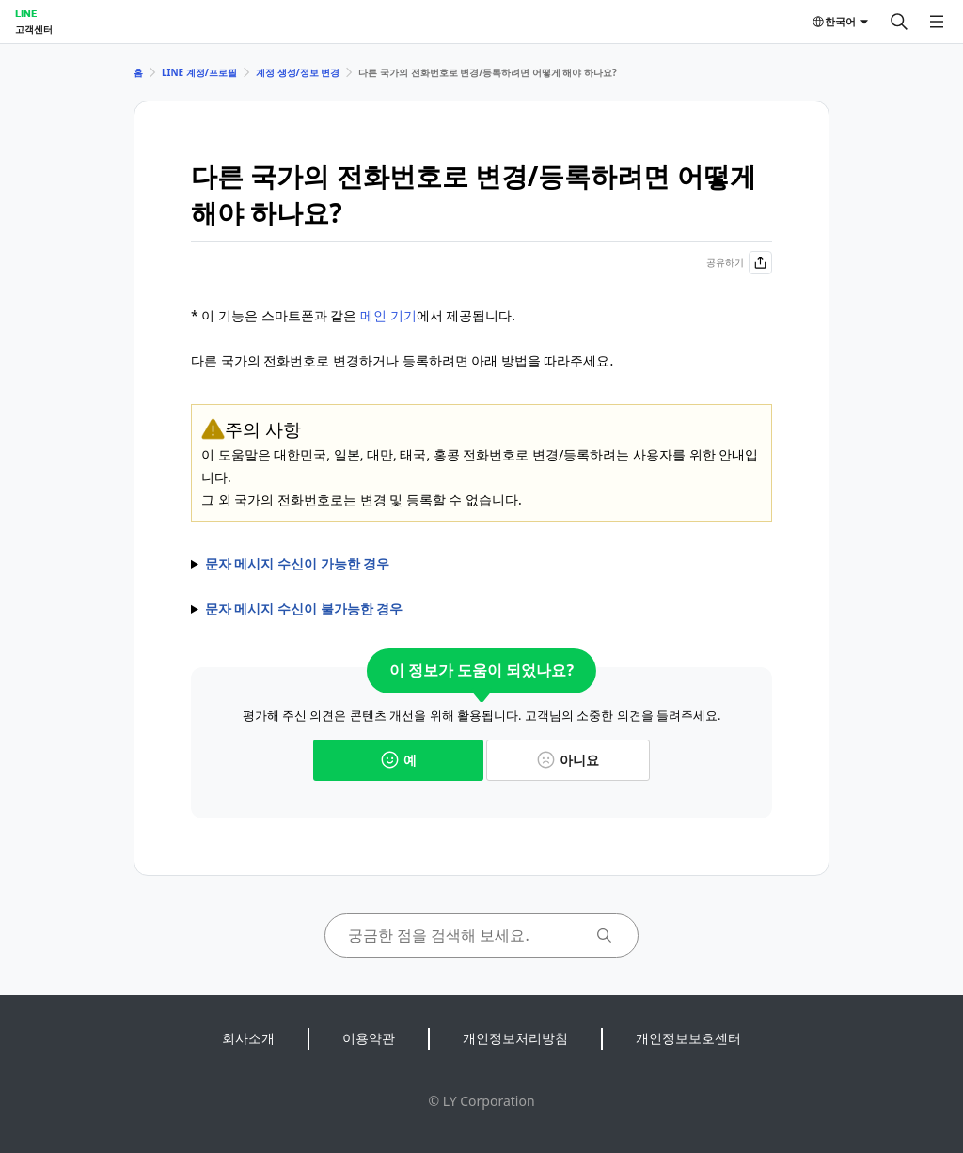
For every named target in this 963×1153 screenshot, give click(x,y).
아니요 (568, 760)
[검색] (899, 21)
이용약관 (368, 1038)
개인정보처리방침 (515, 1038)
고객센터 (34, 29)
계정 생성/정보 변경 (297, 72)
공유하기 (739, 262)
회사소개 (248, 1038)
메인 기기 (388, 315)
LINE (26, 13)
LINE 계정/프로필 (199, 72)
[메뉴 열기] (936, 21)
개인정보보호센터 (688, 1038)
